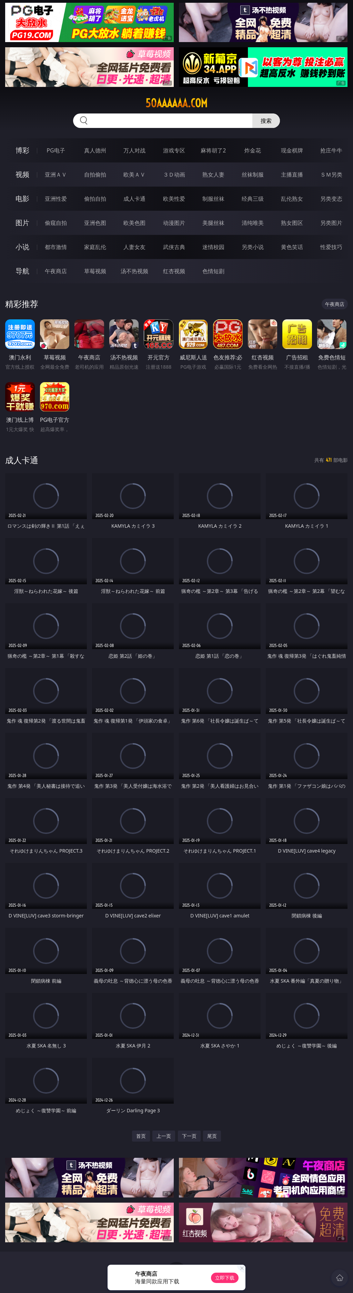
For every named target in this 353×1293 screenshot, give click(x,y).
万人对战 (134, 150)
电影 (22, 198)
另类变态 (331, 198)
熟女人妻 (213, 174)
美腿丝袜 (213, 223)
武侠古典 (174, 247)
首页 (141, 1136)
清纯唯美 (253, 223)
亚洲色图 (95, 223)
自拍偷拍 (95, 174)
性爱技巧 (331, 247)
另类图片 (331, 223)
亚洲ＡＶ (56, 174)
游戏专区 (174, 150)
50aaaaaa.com (176, 103)
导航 (22, 271)
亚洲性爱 (56, 198)
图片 (22, 222)
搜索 (266, 121)
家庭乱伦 (95, 247)
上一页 (164, 1136)
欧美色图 (134, 223)
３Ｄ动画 (174, 174)
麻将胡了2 (213, 150)
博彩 (22, 150)
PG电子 (56, 150)
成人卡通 (134, 198)
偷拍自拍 (95, 198)
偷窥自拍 (56, 223)
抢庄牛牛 (331, 150)
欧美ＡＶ (134, 174)
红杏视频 (174, 271)
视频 (22, 174)
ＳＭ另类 (331, 174)
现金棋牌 (292, 150)
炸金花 (252, 150)
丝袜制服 (253, 174)
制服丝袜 (213, 198)
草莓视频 (95, 271)
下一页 (189, 1136)
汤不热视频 (134, 271)
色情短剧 (213, 271)
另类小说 (253, 247)
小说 (22, 246)
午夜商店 (56, 271)
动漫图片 (174, 223)
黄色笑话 (292, 247)
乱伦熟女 (292, 198)
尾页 (212, 1136)
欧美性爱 (174, 198)
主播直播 (292, 174)
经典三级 (253, 198)
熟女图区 (292, 223)
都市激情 (56, 247)
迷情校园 (213, 247)
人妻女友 (134, 247)
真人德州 (95, 150)
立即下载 (224, 1277)
